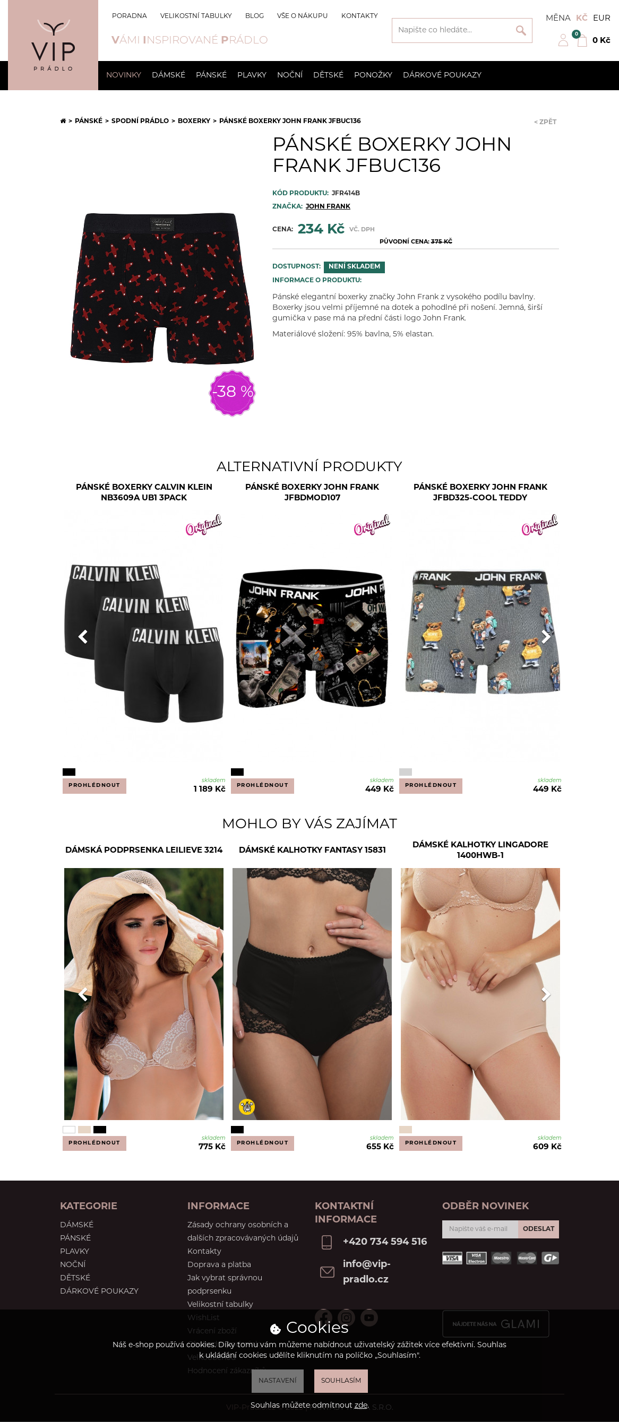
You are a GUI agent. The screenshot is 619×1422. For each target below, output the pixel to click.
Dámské (168, 76)
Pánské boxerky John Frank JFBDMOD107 (312, 493)
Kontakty (359, 16)
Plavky (251, 76)
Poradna (129, 16)
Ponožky (373, 76)
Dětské (328, 76)
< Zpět (545, 122)
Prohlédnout (94, 785)
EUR (602, 19)
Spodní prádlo (140, 121)
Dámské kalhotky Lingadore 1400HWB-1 (480, 851)
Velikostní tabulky (196, 16)
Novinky (123, 76)
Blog (254, 16)
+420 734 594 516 (385, 1242)
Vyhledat (521, 30)
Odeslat (538, 1229)
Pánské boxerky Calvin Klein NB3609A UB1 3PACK (144, 493)
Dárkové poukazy (442, 76)
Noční (290, 76)
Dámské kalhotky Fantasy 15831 (312, 851)
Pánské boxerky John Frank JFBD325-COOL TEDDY (480, 493)
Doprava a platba (219, 1265)
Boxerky (194, 121)
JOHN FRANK (328, 207)
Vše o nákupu (302, 16)
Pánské (211, 76)
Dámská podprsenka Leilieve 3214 (143, 851)
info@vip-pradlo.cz (367, 1272)
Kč (582, 19)
